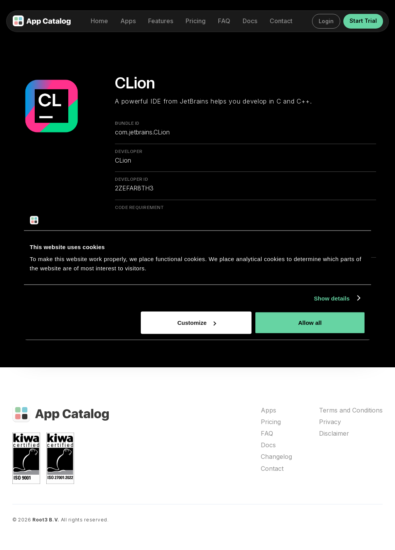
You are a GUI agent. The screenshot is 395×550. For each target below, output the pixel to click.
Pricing (271, 422)
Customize (196, 322)
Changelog (276, 456)
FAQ (267, 433)
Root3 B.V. (45, 520)
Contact (272, 468)
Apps (268, 410)
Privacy (330, 422)
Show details (332, 298)
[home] (42, 21)
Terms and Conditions (351, 410)
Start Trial (363, 20)
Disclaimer (334, 433)
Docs (268, 445)
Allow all (310, 322)
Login (326, 21)
